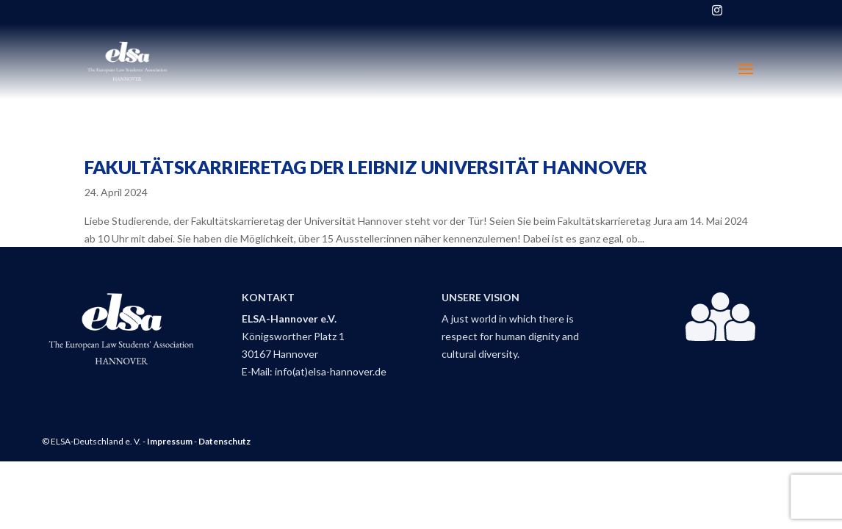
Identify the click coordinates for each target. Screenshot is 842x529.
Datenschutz (224, 441)
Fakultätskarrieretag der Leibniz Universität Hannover (365, 167)
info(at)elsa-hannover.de (330, 371)
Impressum (169, 441)
